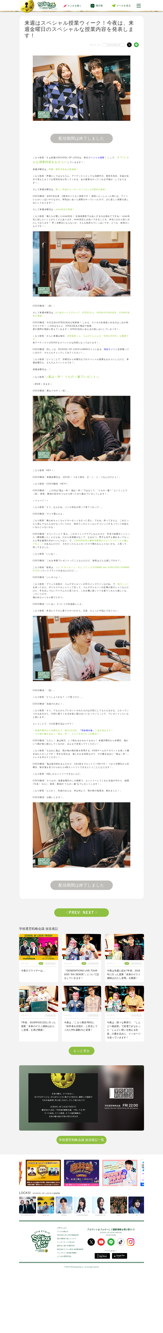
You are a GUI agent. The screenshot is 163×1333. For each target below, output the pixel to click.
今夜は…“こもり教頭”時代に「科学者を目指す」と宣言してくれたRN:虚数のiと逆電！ (81, 1026)
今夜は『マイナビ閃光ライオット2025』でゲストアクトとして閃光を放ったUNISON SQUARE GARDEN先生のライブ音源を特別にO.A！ (81, 1089)
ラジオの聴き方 (62, 1291)
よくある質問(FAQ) (64, 1316)
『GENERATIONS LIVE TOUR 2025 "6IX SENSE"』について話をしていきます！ (81, 974)
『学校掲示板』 (87, 730)
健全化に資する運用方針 (66, 1305)
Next (90, 912)
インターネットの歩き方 (66, 1301)
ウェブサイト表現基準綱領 (66, 1312)
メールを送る (123, 5)
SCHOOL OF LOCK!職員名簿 (68, 1294)
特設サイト (109, 349)
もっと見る (81, 1110)
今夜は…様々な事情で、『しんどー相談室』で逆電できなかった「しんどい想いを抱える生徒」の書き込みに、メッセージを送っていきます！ (124, 1030)
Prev (73, 912)
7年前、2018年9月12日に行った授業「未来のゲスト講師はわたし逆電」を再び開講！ (38, 1026)
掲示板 (99, 5)
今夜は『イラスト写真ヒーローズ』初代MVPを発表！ (38, 1083)
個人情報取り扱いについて (66, 1298)
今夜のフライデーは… (33, 970)
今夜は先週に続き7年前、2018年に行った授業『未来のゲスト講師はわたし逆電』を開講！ (124, 974)
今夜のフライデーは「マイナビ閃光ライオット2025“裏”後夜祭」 (124, 1085)
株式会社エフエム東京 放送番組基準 (70, 1308)
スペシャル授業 (96, 157)
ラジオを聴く (72, 5)
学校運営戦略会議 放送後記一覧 (81, 1199)
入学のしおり (62, 1287)
